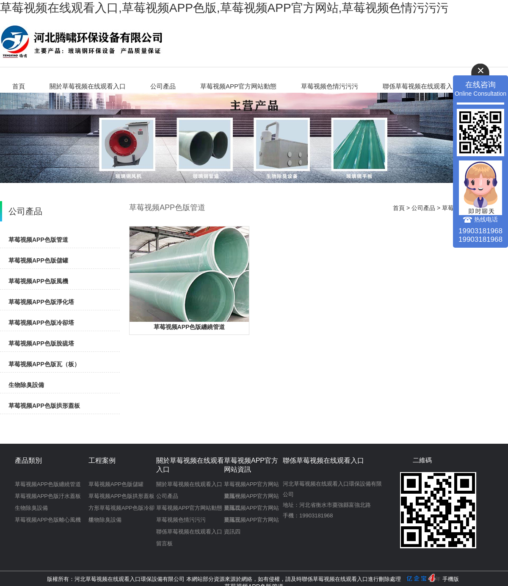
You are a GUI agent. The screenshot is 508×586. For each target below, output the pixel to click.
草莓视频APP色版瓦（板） (44, 364)
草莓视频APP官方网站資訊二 (251, 497)
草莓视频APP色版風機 (38, 281)
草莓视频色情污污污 (329, 86)
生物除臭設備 (26, 384)
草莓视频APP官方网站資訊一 (251, 485)
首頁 (18, 86)
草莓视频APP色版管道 (38, 239)
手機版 (450, 579)
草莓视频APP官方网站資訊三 (251, 509)
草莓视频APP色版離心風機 (48, 520)
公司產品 (163, 86)
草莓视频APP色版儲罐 (38, 260)
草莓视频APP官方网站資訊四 (251, 521)
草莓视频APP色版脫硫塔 (41, 343)
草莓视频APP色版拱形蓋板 (44, 405)
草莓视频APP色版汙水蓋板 (48, 496)
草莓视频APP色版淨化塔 (41, 302)
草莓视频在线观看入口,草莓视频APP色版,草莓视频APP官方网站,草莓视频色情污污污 (224, 7)
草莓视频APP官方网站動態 (238, 86)
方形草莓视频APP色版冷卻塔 (121, 509)
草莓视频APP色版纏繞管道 (189, 326)
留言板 (164, 543)
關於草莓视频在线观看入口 (88, 86)
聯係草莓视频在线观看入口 (421, 86)
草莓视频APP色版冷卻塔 (41, 322)
